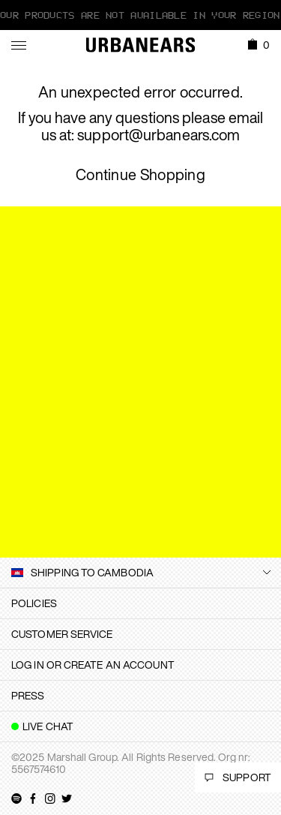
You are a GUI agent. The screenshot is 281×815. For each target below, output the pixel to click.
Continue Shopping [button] (140, 175)
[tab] (140, 603)
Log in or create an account (93, 664)
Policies (34, 603)
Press (28, 695)
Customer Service (62, 634)
